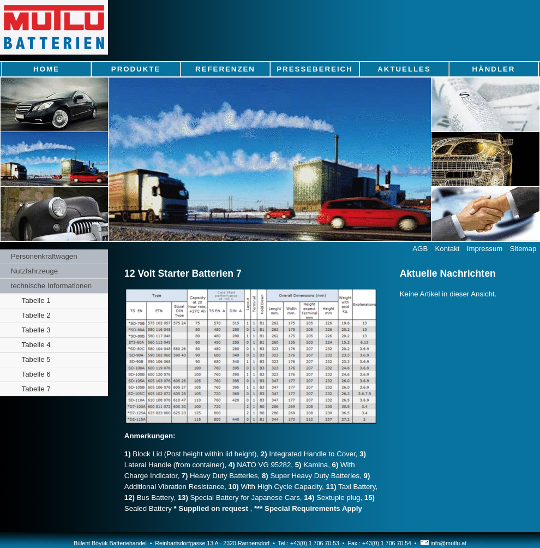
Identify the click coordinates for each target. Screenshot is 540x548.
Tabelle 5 (36, 359)
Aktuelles (404, 69)
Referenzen (225, 69)
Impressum (485, 249)
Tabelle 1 (36, 300)
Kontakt (447, 249)
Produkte (135, 69)
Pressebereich (314, 69)
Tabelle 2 (36, 315)
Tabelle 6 (36, 374)
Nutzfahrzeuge (34, 271)
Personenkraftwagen (44, 256)
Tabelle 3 (36, 330)
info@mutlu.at (442, 543)
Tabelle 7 (36, 389)
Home (46, 69)
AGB (420, 249)
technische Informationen (51, 286)
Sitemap (523, 249)
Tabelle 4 (36, 345)
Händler (493, 69)
